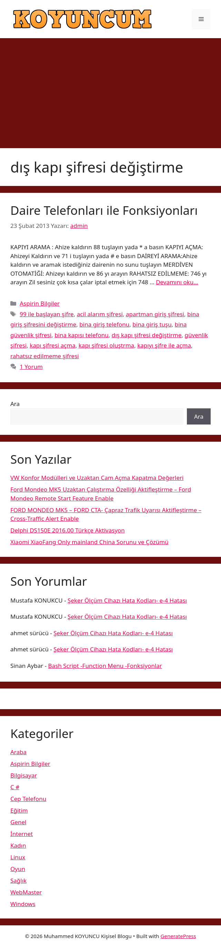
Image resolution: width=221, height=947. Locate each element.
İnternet (21, 834)
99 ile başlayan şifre (47, 314)
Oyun (17, 869)
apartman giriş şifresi (155, 314)
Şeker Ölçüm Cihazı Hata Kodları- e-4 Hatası (127, 600)
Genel (18, 822)
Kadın (18, 845)
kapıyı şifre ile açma (164, 345)
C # (14, 787)
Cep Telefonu (28, 799)
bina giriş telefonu (104, 324)
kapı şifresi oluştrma (106, 345)
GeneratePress (178, 936)
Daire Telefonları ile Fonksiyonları (104, 210)
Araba (18, 752)
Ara (15, 404)
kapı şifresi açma (53, 345)
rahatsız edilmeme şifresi (44, 356)
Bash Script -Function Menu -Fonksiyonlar (105, 666)
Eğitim (19, 810)
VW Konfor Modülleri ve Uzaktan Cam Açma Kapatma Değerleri (96, 478)
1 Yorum (31, 367)
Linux (17, 857)
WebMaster (26, 892)
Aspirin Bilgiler (40, 303)
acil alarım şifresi (100, 314)
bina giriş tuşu (151, 324)
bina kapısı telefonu (81, 335)
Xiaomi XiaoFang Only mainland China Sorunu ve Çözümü (89, 542)
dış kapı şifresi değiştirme (147, 335)
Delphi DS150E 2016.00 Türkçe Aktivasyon (67, 530)
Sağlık (18, 880)
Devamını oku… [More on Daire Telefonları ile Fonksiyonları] (177, 282)
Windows (23, 904)
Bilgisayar (23, 775)
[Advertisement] (110, 90)
